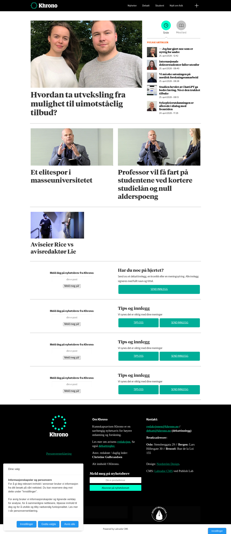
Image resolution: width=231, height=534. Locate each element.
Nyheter (132, 7)
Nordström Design (168, 464)
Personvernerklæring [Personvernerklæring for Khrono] (59, 453)
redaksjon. (124, 441)
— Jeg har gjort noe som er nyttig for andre (176, 50)
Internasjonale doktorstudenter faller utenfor (179, 62)
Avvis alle (69, 524)
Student (159, 7)
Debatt (146, 7)
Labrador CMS (163, 471)
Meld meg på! (71, 286)
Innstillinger (217, 531)
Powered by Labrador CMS (115, 529)
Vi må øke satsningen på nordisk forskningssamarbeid (178, 75)
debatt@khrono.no (158, 430)
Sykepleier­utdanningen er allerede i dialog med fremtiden (176, 106)
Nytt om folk (176, 7)
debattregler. (106, 446)
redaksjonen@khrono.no (162, 426)
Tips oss (138, 322)
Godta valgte (48, 524)
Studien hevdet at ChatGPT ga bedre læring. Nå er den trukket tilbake (179, 90)
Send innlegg (159, 289)
